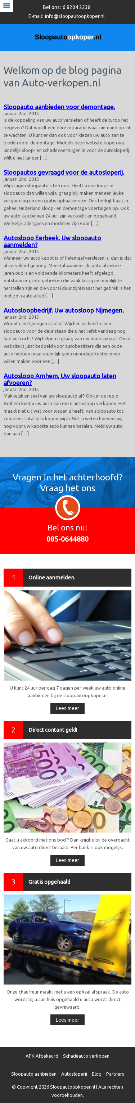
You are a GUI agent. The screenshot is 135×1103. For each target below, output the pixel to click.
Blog (97, 1073)
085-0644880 (67, 539)
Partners (115, 1073)
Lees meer (67, 708)
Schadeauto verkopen (86, 1055)
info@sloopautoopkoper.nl (75, 16)
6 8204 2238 (77, 7)
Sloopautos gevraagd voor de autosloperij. (64, 172)
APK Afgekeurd (42, 1055)
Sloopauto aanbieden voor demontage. (59, 106)
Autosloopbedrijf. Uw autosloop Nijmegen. (64, 310)
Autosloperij (74, 1073)
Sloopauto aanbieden (34, 1073)
